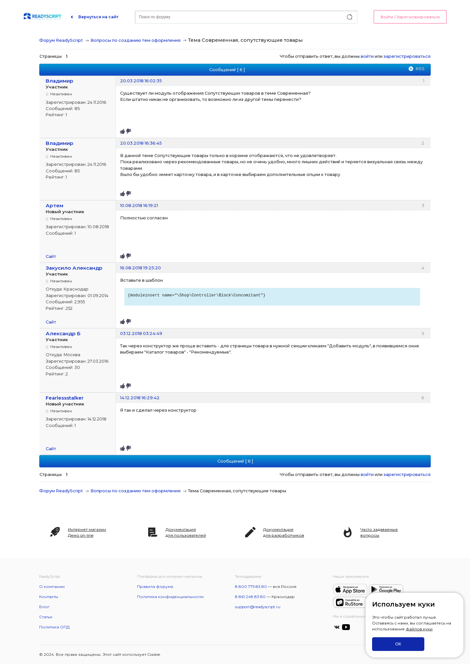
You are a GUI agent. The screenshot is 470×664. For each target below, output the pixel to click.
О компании (52, 586)
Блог (44, 606)
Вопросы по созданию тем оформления (135, 40)
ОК (398, 643)
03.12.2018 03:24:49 (141, 333)
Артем (54, 205)
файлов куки (419, 628)
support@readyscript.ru (257, 606)
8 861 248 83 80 (250, 596)
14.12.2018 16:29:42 (140, 397)
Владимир (59, 81)
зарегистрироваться (407, 56)
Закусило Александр (74, 268)
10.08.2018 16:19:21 (139, 205)
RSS (420, 68)
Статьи (45, 616)
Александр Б (63, 333)
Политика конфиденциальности (170, 596)
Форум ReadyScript (61, 40)
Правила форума (155, 586)
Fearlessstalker (65, 398)
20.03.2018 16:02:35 (141, 80)
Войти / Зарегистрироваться (410, 16)
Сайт (51, 256)
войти (367, 56)
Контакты (48, 596)
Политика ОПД (54, 626)
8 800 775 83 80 (251, 586)
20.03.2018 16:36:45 (141, 143)
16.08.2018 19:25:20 (140, 267)
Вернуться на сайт (98, 16)
